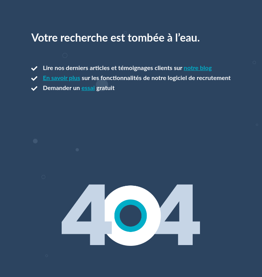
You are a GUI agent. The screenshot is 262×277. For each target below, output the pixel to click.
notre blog (198, 67)
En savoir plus (61, 77)
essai (88, 87)
